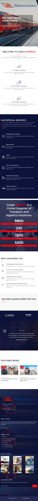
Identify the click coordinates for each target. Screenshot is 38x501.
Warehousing (10, 144)
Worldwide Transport (12, 175)
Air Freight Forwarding (19, 70)
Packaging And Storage (13, 134)
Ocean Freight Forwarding (19, 86)
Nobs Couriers (19, 498)
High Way (3, 377)
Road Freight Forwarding (19, 102)
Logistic (6, 377)
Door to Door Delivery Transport (8, 438)
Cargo (7, 155)
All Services (4, 436)
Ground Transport (11, 186)
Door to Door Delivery (12, 165)
